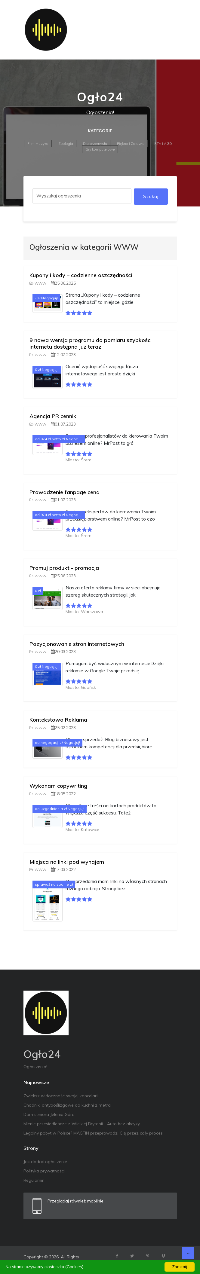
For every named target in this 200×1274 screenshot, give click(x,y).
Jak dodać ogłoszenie (45, 1161)
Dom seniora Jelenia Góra (49, 1114)
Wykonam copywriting (58, 785)
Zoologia (65, 143)
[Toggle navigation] (168, 30)
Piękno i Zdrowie (130, 143)
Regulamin (34, 1180)
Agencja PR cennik (52, 416)
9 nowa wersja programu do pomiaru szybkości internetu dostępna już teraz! (90, 343)
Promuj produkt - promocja (64, 567)
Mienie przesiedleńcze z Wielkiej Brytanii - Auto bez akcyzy (81, 1123)
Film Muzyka (37, 143)
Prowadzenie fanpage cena (64, 492)
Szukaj (150, 196)
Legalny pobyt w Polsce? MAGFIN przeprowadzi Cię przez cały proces (93, 1133)
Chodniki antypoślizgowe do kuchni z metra (67, 1105)
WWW (37, 283)
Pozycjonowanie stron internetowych (76, 643)
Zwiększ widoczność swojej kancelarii (60, 1095)
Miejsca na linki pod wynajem (66, 861)
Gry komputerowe (100, 149)
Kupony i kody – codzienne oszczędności (80, 275)
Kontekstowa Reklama (58, 719)
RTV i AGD (163, 143)
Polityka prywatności (44, 1171)
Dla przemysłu (95, 143)
